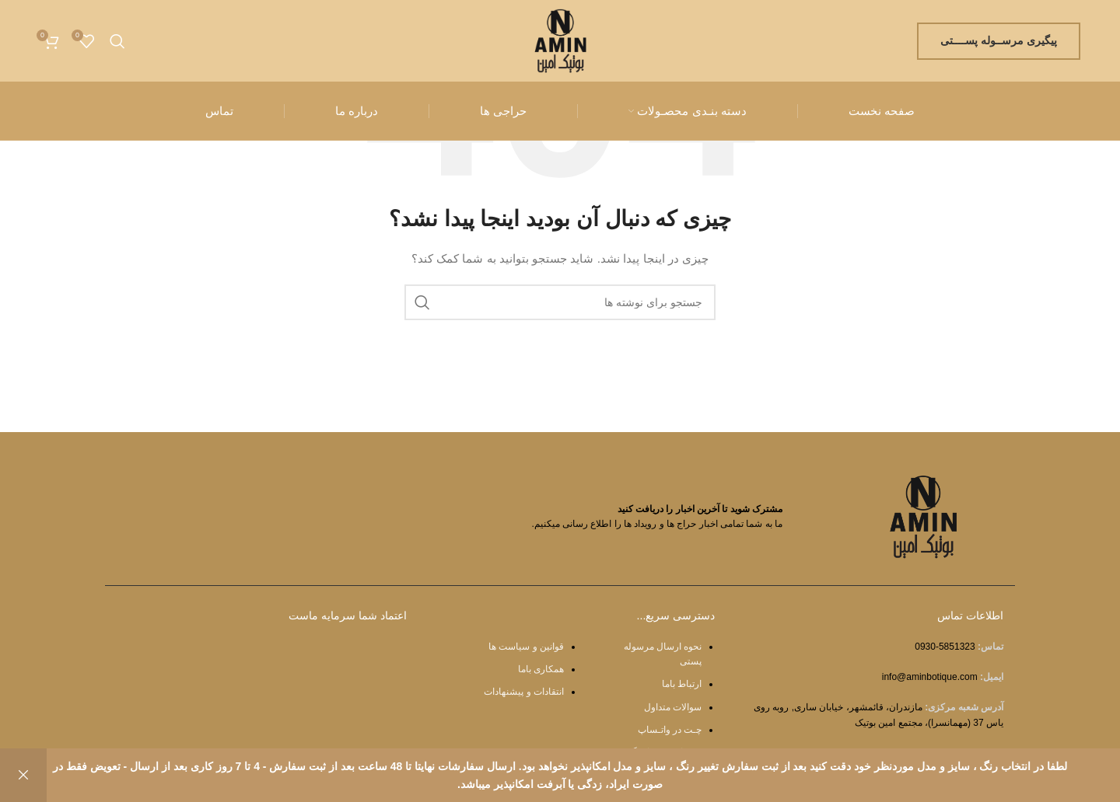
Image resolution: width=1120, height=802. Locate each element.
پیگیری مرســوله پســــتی (998, 40)
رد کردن (23, 775)
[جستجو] (117, 41)
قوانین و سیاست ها (526, 646)
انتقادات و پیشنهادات (524, 691)
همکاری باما (541, 669)
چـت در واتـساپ (670, 729)
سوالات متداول (673, 707)
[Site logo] (560, 39)
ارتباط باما (682, 683)
